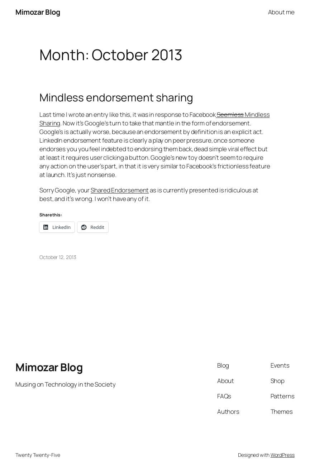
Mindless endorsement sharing (116, 97)
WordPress (283, 454)
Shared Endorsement (120, 190)
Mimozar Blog (37, 12)
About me (281, 12)
